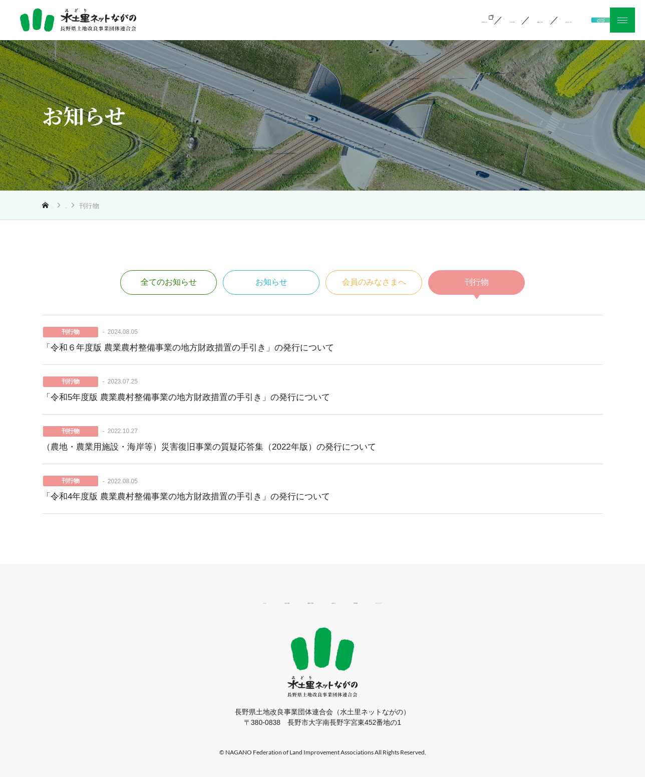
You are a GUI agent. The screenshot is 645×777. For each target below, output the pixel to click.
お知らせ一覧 (454, 19)
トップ (62, 206)
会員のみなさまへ (374, 282)
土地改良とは (242, 19)
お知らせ (97, 206)
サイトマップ (456, 601)
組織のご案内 (381, 19)
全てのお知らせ (169, 282)
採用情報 (398, 601)
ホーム (177, 601)
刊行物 (477, 282)
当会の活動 (311, 19)
